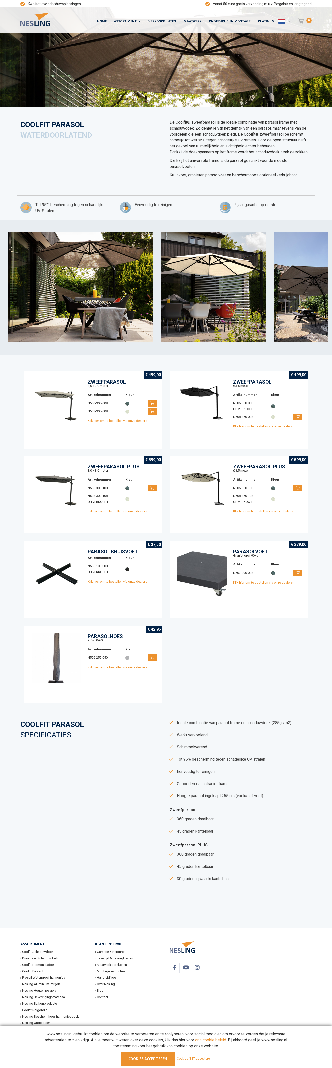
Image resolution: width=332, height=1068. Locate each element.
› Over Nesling (105, 984)
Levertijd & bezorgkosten (115, 958)
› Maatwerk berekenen (111, 965)
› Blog (99, 990)
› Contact (101, 997)
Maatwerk (192, 21)
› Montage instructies (110, 971)
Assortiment (125, 21)
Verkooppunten (162, 21)
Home (102, 21)
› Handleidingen (106, 977)
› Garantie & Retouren (110, 952)
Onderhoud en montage (229, 21)
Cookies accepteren (147, 1058)
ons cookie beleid (210, 1040)
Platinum (266, 21)
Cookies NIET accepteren (194, 1058)
